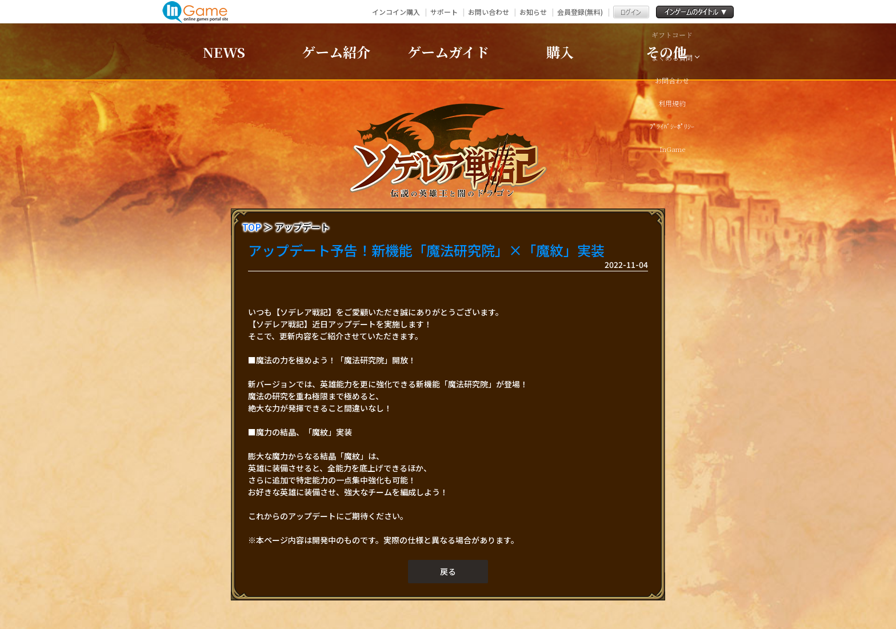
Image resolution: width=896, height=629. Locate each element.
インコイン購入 (396, 12)
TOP (251, 227)
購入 (560, 52)
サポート (444, 12)
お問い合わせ (488, 12)
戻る (448, 571)
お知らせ (533, 12)
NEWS (224, 52)
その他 (666, 52)
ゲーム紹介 (336, 52)
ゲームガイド (448, 52)
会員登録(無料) (580, 12)
